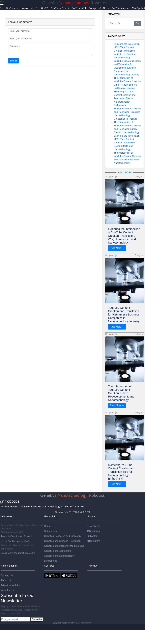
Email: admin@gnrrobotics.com (18, 553)
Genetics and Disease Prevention (62, 540)
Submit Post (50, 531)
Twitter (92, 536)
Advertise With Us (10, 585)
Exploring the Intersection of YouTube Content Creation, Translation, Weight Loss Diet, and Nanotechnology (127, 51)
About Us (6, 580)
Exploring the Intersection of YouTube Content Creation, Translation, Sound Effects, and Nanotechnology (127, 143)
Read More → (117, 248)
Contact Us (7, 575)
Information (7, 516)
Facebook (93, 526)
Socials (91, 516)
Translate (92, 565)
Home (47, 526)
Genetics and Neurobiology (59, 555)
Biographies (50, 560)
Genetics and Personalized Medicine (64, 545)
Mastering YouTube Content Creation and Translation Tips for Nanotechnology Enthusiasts (124, 98)
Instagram (94, 531)
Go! (137, 23)
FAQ (27, 541)
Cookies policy (15, 541)
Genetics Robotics (74, 2)
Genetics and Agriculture (57, 550)
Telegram (93, 540)
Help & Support (9, 565)
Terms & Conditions (12, 536)
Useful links (50, 516)
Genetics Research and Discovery (62, 536)
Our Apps (49, 565)
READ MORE (125, 172)
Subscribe (37, 619)
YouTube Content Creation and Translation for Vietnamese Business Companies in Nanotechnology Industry (127, 68)
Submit (13, 61)
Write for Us (7, 590)
